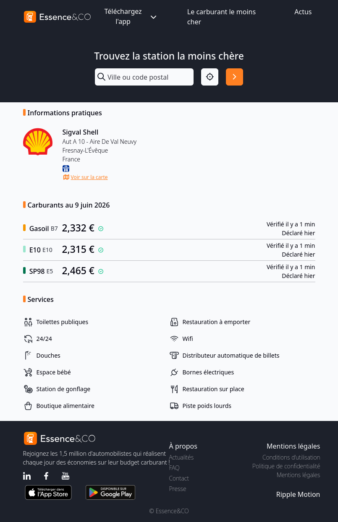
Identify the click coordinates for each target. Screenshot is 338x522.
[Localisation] (209, 77)
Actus (303, 11)
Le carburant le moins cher (221, 16)
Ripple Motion (298, 494)
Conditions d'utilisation (291, 457)
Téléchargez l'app (131, 16)
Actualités (181, 457)
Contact (179, 478)
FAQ (174, 468)
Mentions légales (298, 475)
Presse (177, 489)
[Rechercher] (234, 77)
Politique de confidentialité (286, 466)
